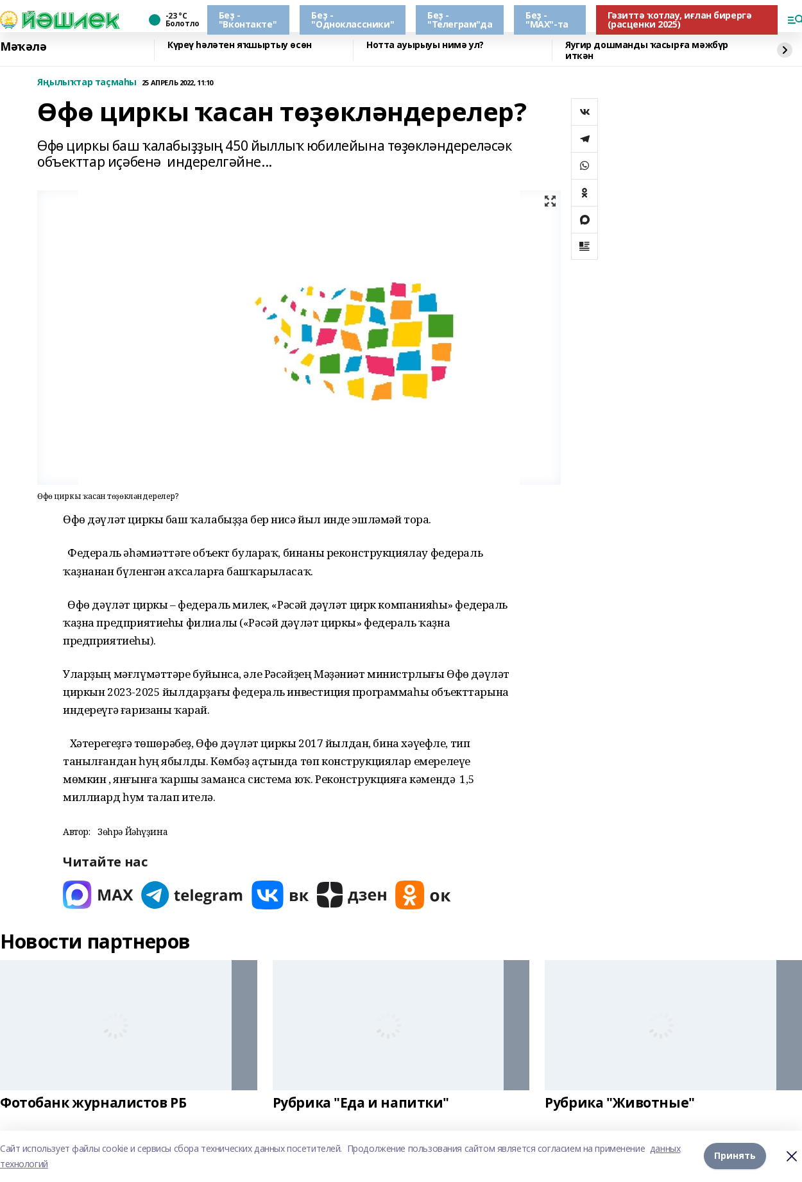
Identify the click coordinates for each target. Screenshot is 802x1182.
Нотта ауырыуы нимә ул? (425, 45)
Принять (735, 1156)
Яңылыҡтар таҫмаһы (87, 82)
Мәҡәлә (23, 47)
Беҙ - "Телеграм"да (459, 19)
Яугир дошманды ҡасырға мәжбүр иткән (646, 50)
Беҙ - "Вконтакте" (248, 19)
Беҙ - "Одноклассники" (352, 19)
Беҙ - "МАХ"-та (546, 19)
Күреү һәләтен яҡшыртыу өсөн (239, 45)
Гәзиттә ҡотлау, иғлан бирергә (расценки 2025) (680, 19)
